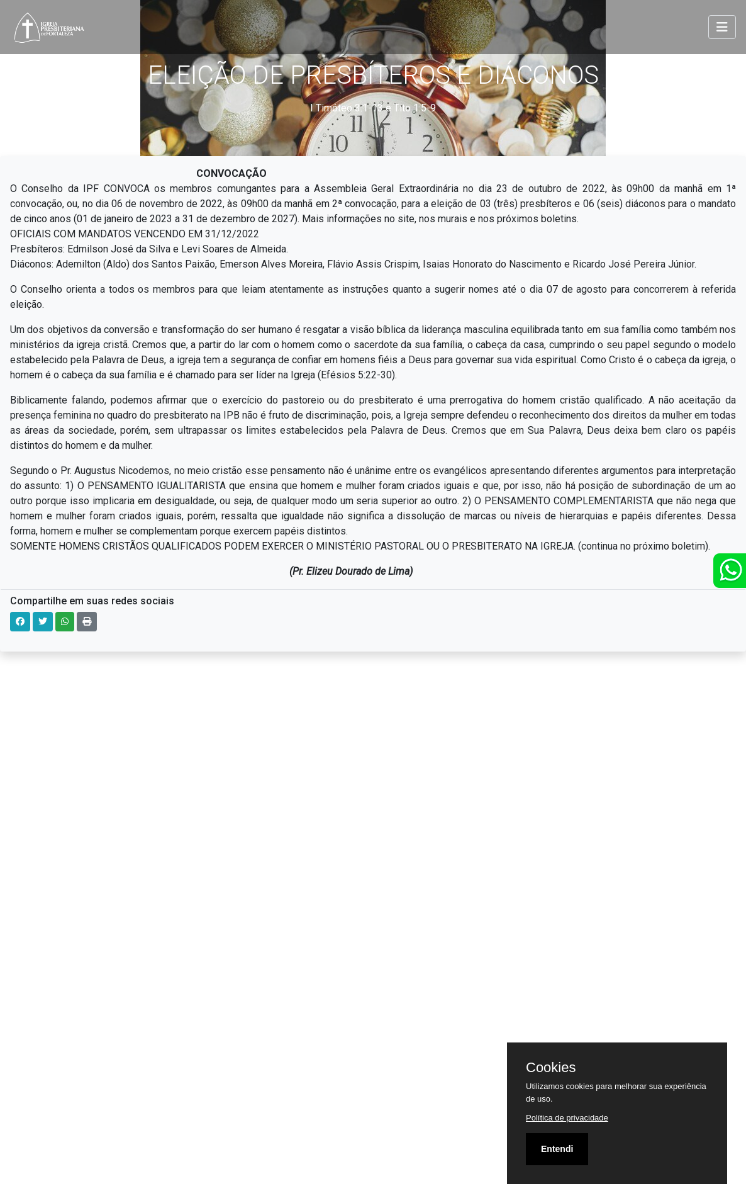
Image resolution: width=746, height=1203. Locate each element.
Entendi (557, 1149)
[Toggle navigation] (722, 27)
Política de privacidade (567, 1117)
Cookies (551, 1067)
